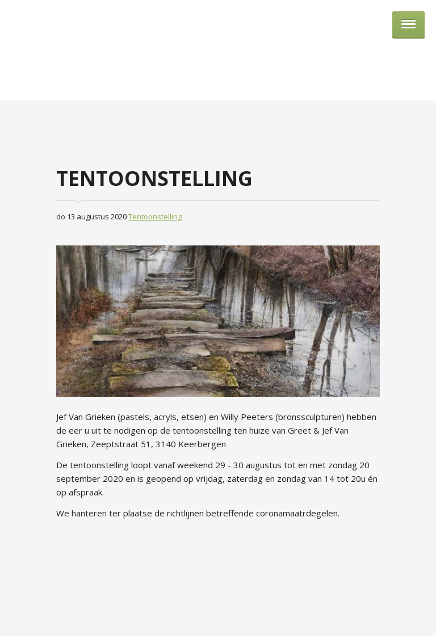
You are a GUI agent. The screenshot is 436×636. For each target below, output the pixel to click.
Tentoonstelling (155, 216)
